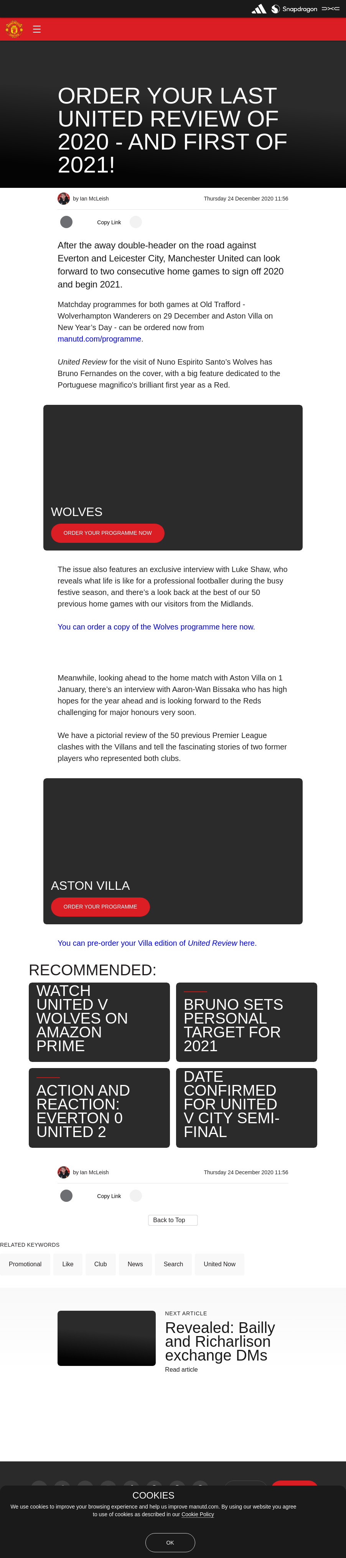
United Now (220, 1264)
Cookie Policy (197, 1514)
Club (100, 1264)
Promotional (25, 1264)
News (135, 1264)
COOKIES (153, 1495)
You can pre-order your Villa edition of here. (157, 943)
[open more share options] (136, 222)
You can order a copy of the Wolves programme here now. (156, 627)
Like (67, 1264)
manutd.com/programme (99, 339)
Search (173, 1264)
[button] (36, 29)
